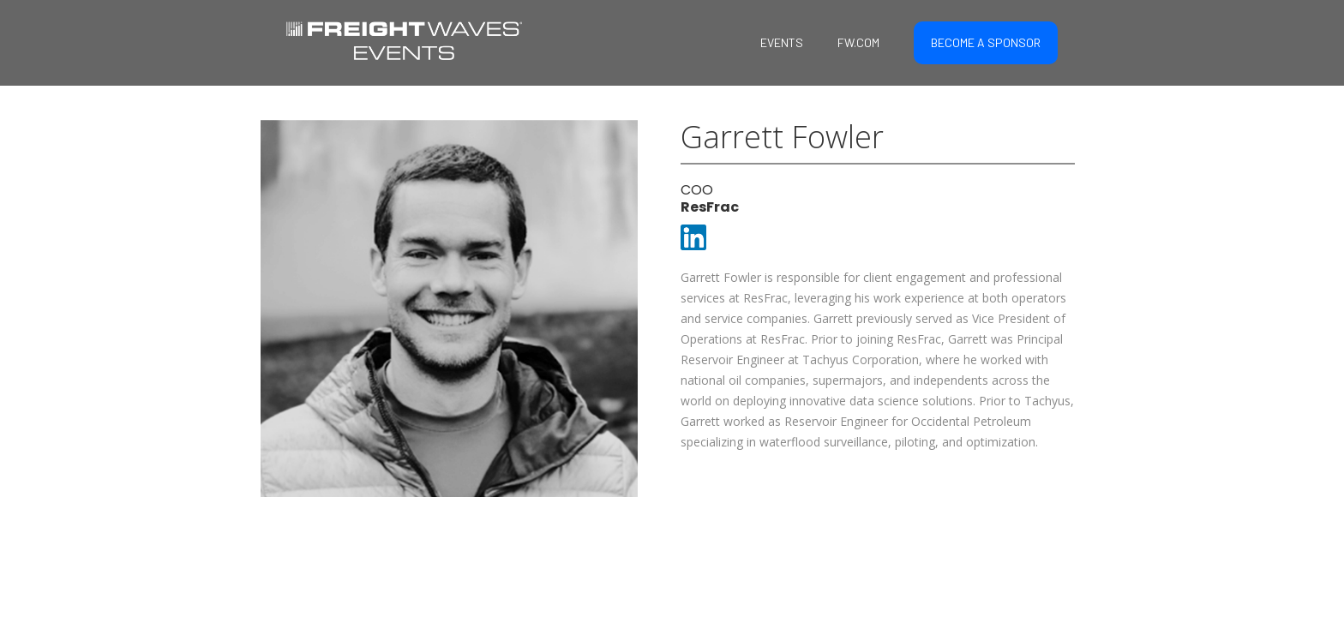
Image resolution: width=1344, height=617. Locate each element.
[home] (404, 38)
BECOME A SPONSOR (986, 42)
